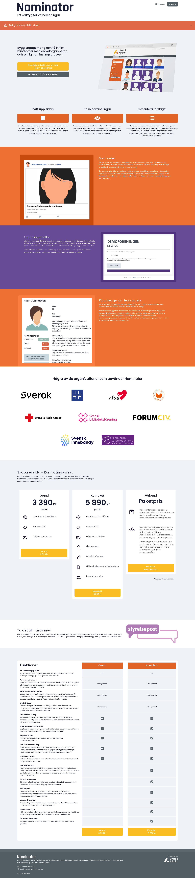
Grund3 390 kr (44, 552)
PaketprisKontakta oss (150, 568)
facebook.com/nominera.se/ (30, 869)
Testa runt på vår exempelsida (43, 74)
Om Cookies (23, 873)
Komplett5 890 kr (97, 592)
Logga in (172, 4)
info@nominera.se (26, 866)
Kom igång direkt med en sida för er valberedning (43, 66)
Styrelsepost (105, 634)
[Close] (191, 25)
